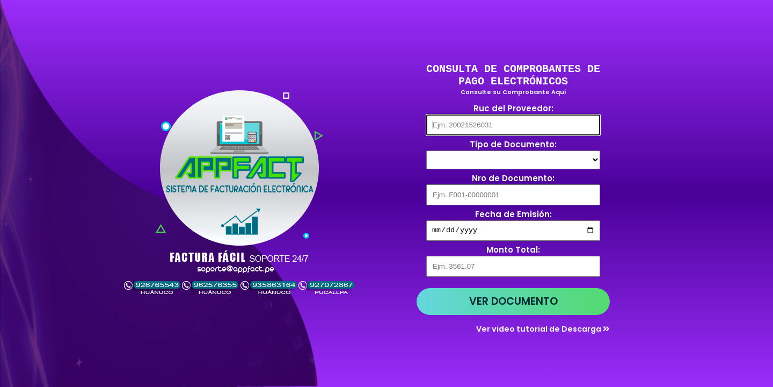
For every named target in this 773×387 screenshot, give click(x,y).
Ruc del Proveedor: (513, 110)
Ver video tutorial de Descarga (543, 331)
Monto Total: (513, 252)
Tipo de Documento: (513, 146)
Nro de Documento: (513, 179)
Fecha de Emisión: (513, 215)
